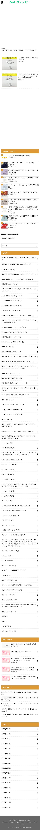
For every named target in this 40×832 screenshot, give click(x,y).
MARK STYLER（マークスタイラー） (14, 333)
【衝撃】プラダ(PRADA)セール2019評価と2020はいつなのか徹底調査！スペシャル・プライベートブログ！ (23, 210)
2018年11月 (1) (6, 769)
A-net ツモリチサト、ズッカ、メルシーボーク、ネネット (19, 260)
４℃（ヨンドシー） (9, 632)
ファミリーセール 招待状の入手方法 (19, 157)
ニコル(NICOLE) (8, 497)
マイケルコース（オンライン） (12, 416)
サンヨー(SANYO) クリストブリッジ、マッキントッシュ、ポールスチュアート (18, 438)
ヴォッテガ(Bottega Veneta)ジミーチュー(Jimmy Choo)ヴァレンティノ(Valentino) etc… (19, 607)
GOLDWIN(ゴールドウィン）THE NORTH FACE (17, 281)
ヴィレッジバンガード (9, 601)
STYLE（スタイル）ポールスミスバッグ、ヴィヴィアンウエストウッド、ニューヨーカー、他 (19, 369)
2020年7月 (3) (6, 740)
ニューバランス (7, 502)
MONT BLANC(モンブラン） (11, 338)
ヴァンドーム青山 (8, 596)
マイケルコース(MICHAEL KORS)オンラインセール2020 (19, 679)
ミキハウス (6, 577)
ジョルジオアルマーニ (9, 466)
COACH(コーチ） (8, 271)
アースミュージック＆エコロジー (13, 406)
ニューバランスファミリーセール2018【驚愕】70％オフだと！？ (22, 226)
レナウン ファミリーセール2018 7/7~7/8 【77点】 (23, 194)
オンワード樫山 (7, 421)
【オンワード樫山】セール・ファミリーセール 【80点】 (18, 710)
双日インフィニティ (9, 613)
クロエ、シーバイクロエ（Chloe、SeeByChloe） (17, 433)
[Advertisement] (20, 26)
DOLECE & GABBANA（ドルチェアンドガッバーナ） (19, 276)
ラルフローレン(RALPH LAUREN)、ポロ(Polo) (17, 586)
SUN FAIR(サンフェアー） (11, 375)
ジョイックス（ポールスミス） (12, 461)
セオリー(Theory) (8, 476)
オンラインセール (8, 401)
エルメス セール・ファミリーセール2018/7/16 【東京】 (23, 187)
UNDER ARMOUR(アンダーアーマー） (14, 384)
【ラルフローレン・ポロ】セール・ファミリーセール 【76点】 (23, 165)
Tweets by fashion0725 (8, 240)
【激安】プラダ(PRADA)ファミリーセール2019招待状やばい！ (23, 180)
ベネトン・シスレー (9, 567)
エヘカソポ (6, 627)
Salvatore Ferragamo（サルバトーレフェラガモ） (18, 363)
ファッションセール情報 (10, 517)
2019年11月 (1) (6, 765)
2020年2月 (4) (6, 750)
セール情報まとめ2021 (16, 654)
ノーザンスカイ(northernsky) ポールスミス (16, 507)
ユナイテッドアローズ (9, 581)
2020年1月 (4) (6, 755)
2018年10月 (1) (6, 774)
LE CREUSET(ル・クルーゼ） (12, 307)
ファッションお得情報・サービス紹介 (14, 512)
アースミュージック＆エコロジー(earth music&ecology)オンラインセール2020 (18, 671)
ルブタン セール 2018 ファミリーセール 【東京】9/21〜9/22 (23, 202)
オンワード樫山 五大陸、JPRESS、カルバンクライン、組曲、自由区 (19, 427)
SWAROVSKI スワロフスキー (12, 379)
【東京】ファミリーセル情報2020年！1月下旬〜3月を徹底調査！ (23, 218)
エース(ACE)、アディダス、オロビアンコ (15, 396)
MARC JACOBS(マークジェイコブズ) (14, 329)
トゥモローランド (8, 492)
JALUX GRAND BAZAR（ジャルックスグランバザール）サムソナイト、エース (19, 291)
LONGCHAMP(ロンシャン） (11, 312)
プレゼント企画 (7, 562)
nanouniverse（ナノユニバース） (13, 343)
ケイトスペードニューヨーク (12, 411)
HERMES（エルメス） (10, 285)
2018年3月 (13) (6, 804)
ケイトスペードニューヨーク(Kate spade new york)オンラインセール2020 (18, 662)
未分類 (5, 618)
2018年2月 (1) (6, 809)
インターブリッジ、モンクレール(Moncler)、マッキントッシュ (19, 390)
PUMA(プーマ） (7, 348)
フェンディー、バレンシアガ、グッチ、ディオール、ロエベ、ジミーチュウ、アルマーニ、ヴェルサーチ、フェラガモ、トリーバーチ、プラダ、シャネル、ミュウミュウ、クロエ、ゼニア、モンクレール (19, 544)
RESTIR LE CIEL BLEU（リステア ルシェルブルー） (19, 358)
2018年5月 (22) (6, 794)
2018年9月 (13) (6, 779)
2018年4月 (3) (6, 799)
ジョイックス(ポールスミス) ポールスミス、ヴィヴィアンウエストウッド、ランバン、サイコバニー (19, 455)
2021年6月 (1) (6, 735)
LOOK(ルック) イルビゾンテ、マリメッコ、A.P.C (17, 317)
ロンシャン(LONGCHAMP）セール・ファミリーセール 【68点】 (23, 173)
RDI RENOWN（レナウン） (11, 353)
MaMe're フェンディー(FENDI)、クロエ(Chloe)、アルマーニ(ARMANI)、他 (19, 323)
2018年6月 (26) (6, 789)
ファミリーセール (8, 527)
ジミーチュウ (7, 444)
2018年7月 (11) (6, 784)
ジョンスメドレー (8, 471)
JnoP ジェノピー (20, 2)
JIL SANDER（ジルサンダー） (12, 297)
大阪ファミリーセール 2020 (11, 531)
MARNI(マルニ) (8, 522)
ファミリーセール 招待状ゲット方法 (13, 536)
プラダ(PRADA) (7, 557)
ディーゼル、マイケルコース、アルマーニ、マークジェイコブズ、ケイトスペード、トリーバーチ (19, 486)
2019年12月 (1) (6, 760)
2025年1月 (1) (6, 730)
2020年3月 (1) (6, 745)
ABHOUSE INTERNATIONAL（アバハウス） (16, 266)
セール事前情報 (8, 449)
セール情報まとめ (8, 481)
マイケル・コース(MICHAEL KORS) (14, 572)
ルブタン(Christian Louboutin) (12, 591)
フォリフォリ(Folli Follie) (10, 552)
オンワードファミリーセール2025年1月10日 (19, 647)
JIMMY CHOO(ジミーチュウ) (11, 302)
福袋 (4, 623)
